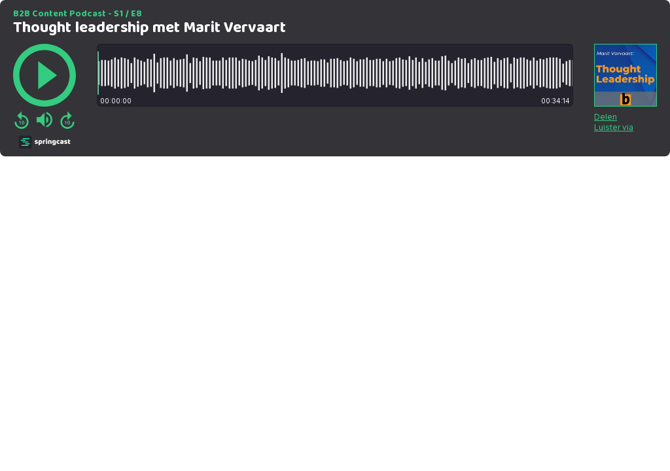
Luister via (613, 127)
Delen (605, 117)
